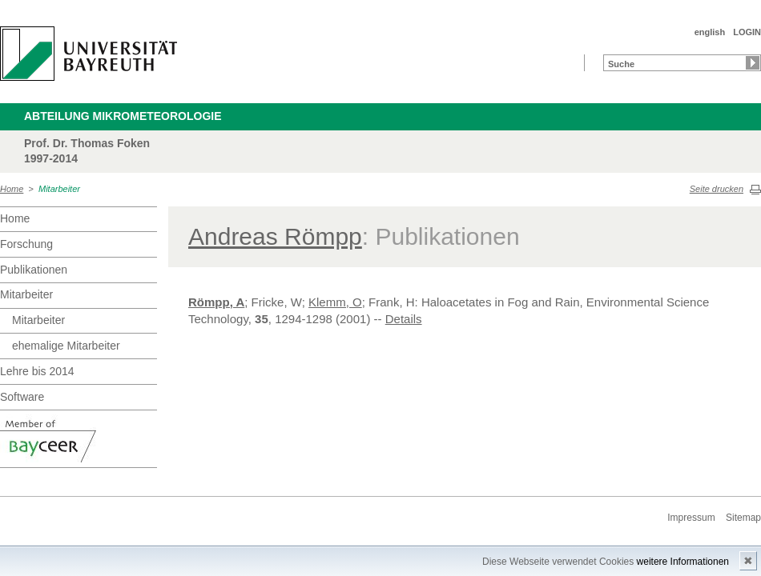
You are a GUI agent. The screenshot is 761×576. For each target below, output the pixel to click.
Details (403, 319)
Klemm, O (335, 302)
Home (11, 189)
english (710, 32)
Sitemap (743, 517)
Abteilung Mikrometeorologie (123, 116)
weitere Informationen (683, 561)
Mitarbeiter (59, 189)
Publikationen (33, 269)
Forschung (26, 244)
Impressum (691, 517)
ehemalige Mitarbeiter (66, 345)
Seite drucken (716, 189)
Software (22, 396)
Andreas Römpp (275, 236)
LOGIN (747, 32)
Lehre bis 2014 (37, 371)
